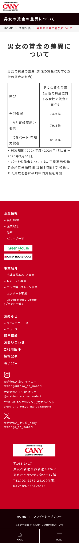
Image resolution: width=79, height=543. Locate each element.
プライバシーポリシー (48, 516)
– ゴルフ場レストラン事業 (21, 287)
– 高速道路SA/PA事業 (19, 274)
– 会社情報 (11, 220)
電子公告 (11, 363)
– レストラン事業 (15, 281)
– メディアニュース (16, 323)
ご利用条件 (12, 349)
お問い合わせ (14, 342)
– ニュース (11, 329)
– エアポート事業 (15, 293)
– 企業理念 (11, 226)
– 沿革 (8, 232)
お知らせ (10, 316)
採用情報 (11, 336)
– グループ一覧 (14, 238)
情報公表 (11, 356)
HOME (21, 516)
